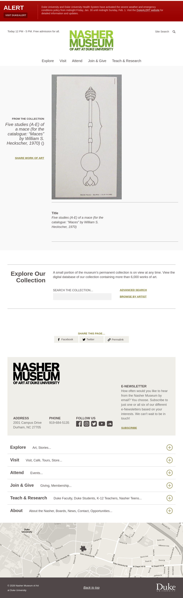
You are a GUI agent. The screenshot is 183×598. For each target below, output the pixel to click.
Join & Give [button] (97, 61)
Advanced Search (133, 289)
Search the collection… (73, 290)
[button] (165, 31)
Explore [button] (48, 61)
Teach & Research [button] (126, 61)
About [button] (91, 510)
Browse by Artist (133, 296)
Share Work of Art (29, 157)
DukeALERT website (148, 10)
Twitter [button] (88, 339)
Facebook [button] (65, 339)
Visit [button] (63, 61)
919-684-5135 (59, 422)
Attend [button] (77, 61)
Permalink (115, 339)
